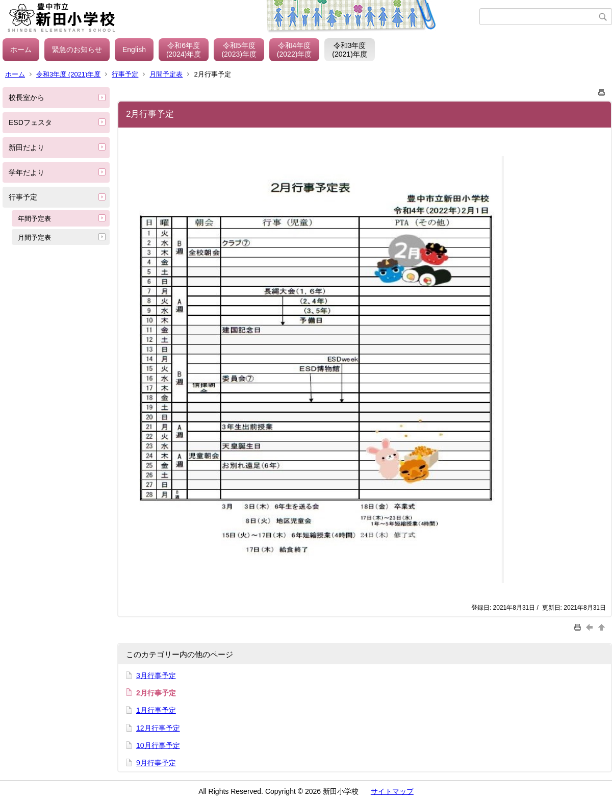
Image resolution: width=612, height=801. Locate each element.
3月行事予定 (156, 675)
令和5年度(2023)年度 (238, 49)
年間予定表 (34, 218)
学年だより (26, 172)
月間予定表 (166, 74)
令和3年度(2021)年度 (349, 49)
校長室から (26, 97)
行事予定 (125, 74)
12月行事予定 (158, 728)
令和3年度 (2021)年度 (68, 74)
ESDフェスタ (30, 122)
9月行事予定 (156, 763)
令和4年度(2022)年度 (294, 49)
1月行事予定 (156, 710)
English (134, 49)
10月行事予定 (158, 745)
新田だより (26, 147)
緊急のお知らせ (77, 49)
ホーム (21, 49)
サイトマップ (392, 791)
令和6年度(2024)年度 (183, 49)
